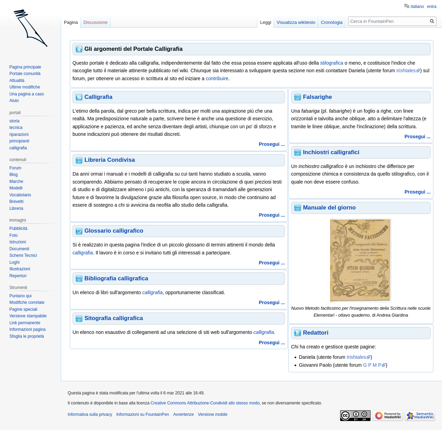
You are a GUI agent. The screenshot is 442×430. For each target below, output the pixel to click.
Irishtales (406, 70)
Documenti (19, 248)
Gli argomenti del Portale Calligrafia (133, 49)
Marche (16, 181)
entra (431, 6)
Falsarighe (317, 97)
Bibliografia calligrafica (116, 278)
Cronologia (332, 22)
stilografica (331, 63)
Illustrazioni (19, 269)
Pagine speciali (23, 309)
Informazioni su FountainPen (142, 414)
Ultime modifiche (24, 87)
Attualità (16, 80)
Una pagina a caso (26, 94)
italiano (417, 6)
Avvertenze (183, 414)
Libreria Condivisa (109, 160)
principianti (19, 141)
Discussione (95, 22)
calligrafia (83, 252)
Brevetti (16, 201)
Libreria (16, 208)
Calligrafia (98, 97)
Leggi (265, 22)
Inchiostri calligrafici (331, 152)
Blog (13, 174)
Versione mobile (212, 414)
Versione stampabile (28, 316)
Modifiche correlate (26, 302)
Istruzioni (17, 242)
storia (14, 121)
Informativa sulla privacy (90, 414)
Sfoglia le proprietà (26, 336)
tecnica (15, 127)
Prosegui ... (272, 144)
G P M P (372, 365)
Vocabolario (20, 195)
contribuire (217, 78)
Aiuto (14, 100)
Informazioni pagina (27, 329)
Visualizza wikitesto (296, 22)
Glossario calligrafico (113, 230)
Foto (13, 235)
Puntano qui (20, 295)
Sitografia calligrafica (113, 318)
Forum (15, 168)
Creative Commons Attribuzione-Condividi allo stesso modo (205, 403)
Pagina (71, 22)
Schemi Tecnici (23, 255)
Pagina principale (25, 67)
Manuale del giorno (329, 207)
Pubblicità (18, 228)
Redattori (315, 332)
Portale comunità (24, 73)
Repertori (17, 275)
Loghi (14, 262)
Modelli (15, 188)
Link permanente (24, 322)
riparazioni (18, 134)
